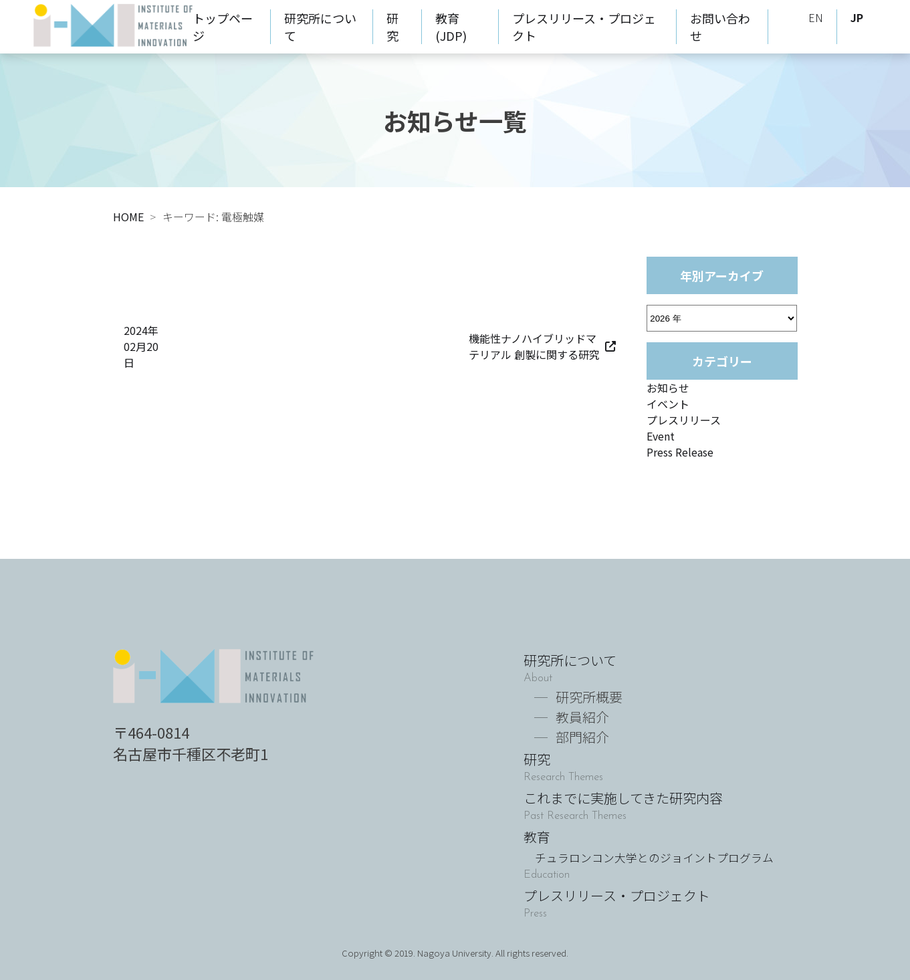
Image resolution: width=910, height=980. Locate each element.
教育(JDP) (451, 26)
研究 (392, 26)
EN (815, 17)
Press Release (680, 452)
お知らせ (668, 388)
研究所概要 (589, 697)
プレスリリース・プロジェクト (617, 895)
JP (856, 17)
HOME (128, 217)
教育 (649, 846)
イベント (668, 404)
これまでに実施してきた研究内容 (623, 798)
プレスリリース (684, 420)
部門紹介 (582, 737)
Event (661, 436)
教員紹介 (582, 717)
